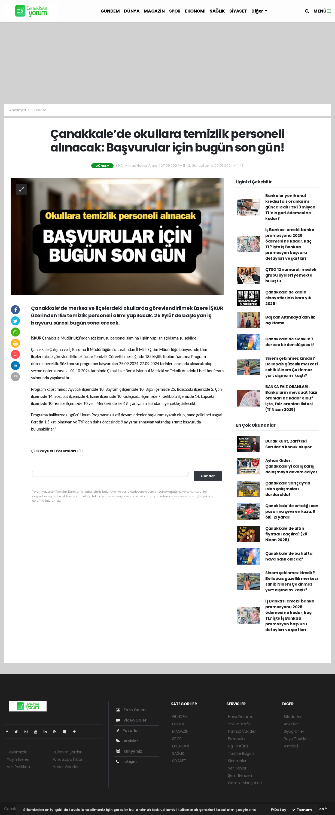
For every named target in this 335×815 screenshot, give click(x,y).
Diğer (257, 11)
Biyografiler (294, 731)
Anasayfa (17, 110)
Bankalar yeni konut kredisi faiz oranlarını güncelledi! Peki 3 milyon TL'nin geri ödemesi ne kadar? (290, 207)
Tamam (302, 809)
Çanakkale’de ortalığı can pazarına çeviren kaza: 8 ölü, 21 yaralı (291, 511)
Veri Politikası (18, 766)
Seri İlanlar (237, 768)
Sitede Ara (293, 716)
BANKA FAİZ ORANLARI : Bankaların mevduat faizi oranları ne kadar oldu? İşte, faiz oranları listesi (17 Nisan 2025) (291, 398)
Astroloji (291, 746)
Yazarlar (127, 730)
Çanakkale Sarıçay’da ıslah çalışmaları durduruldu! (287, 488)
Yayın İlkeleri (18, 759)
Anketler (291, 724)
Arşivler (127, 741)
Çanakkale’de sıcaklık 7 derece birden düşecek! (290, 341)
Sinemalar (237, 761)
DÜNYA (131, 11)
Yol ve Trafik (239, 724)
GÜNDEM (110, 11)
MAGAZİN (154, 11)
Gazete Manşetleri (245, 783)
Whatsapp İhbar (67, 759)
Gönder (208, 476)
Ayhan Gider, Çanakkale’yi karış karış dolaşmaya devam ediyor (291, 466)
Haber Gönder (66, 766)
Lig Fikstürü (238, 746)
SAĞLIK (217, 11)
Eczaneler (237, 738)
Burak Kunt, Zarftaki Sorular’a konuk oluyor (288, 444)
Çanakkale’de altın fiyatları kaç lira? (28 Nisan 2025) (286, 534)
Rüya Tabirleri (296, 738)
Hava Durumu (241, 716)
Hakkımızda (17, 752)
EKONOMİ (195, 11)
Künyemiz (129, 751)
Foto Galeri (131, 710)
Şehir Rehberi (240, 775)
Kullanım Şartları (67, 752)
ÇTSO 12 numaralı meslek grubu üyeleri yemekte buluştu (290, 275)
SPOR (175, 11)
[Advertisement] (167, 63)
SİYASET (238, 11)
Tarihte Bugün (241, 753)
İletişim (126, 761)
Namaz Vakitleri (242, 731)
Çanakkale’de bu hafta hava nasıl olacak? (288, 556)
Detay (278, 809)
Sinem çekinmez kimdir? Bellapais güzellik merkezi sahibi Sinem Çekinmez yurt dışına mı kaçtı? (291, 367)
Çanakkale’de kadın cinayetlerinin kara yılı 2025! (288, 297)
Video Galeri (131, 720)
